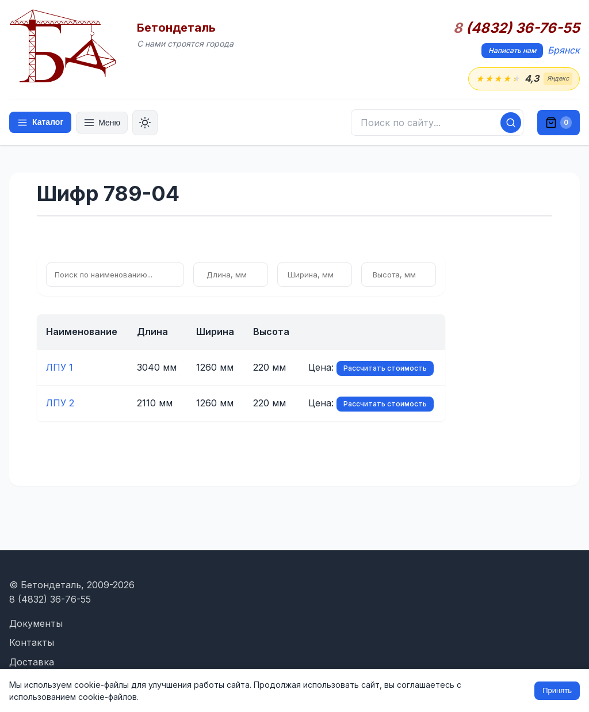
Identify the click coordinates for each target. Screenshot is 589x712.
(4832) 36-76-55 (516, 28)
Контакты (31, 642)
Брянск (564, 50)
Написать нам (512, 50)
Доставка (31, 662)
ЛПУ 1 (59, 367)
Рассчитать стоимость (385, 368)
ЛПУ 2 (60, 403)
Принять (557, 690)
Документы (36, 623)
